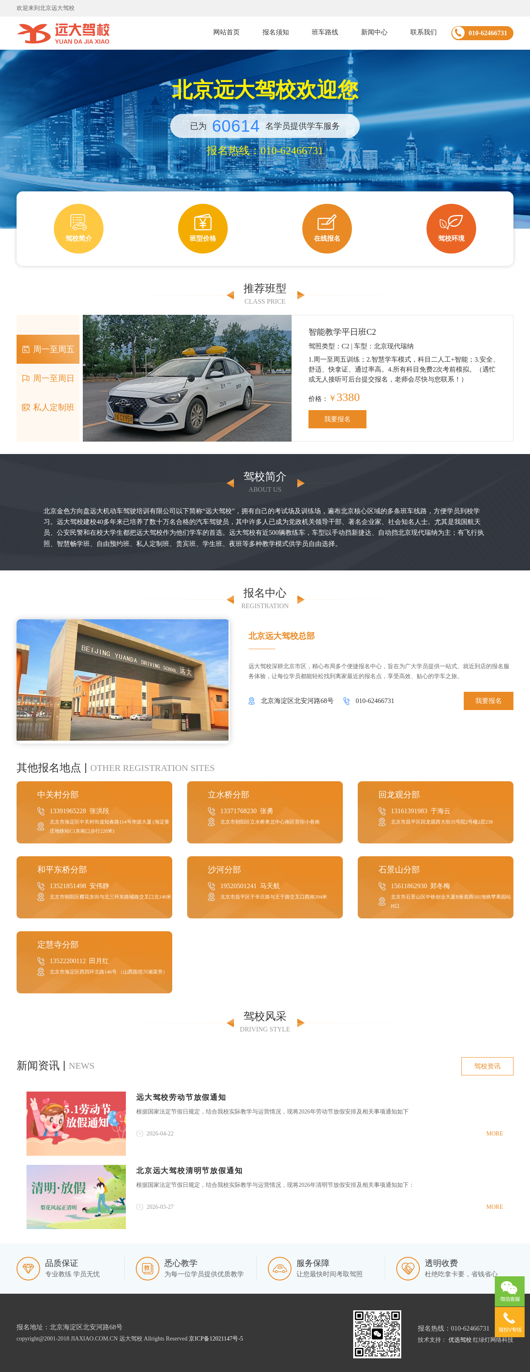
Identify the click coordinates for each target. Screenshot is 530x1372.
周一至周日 (48, 378)
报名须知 (276, 32)
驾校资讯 (487, 1066)
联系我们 (423, 32)
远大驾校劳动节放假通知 (181, 1097)
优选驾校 (460, 1340)
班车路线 (325, 32)
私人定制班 (48, 407)
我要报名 (337, 419)
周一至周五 (48, 349)
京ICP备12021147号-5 (216, 1339)
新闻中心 (374, 32)
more (495, 1133)
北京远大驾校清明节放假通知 (189, 1171)
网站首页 (226, 32)
